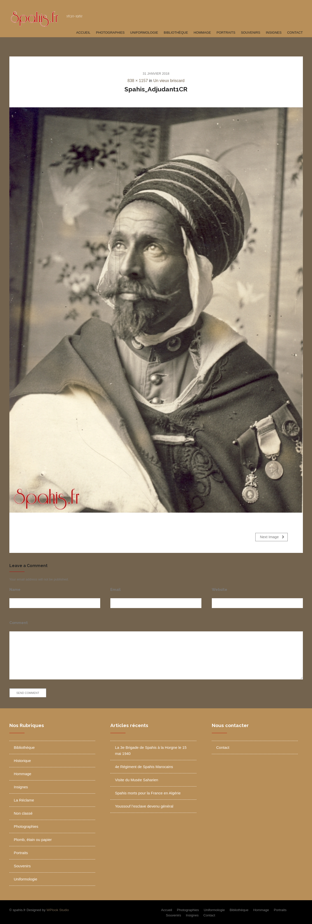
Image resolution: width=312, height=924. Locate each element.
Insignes (274, 32)
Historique (22, 759)
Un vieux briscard (169, 80)
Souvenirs (250, 32)
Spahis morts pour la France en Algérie (147, 791)
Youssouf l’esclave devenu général (144, 804)
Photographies (110, 32)
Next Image (272, 536)
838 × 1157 (138, 80)
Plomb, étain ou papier (33, 838)
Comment (18, 621)
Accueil (83, 32)
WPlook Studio (58, 908)
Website (219, 588)
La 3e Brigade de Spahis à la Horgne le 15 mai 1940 (150, 749)
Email (115, 588)
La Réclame (24, 798)
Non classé (23, 812)
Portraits (226, 32)
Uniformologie (144, 32)
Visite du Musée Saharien (136, 778)
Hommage (202, 32)
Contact (295, 32)
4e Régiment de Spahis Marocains (144, 765)
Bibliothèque (176, 32)
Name (14, 588)
